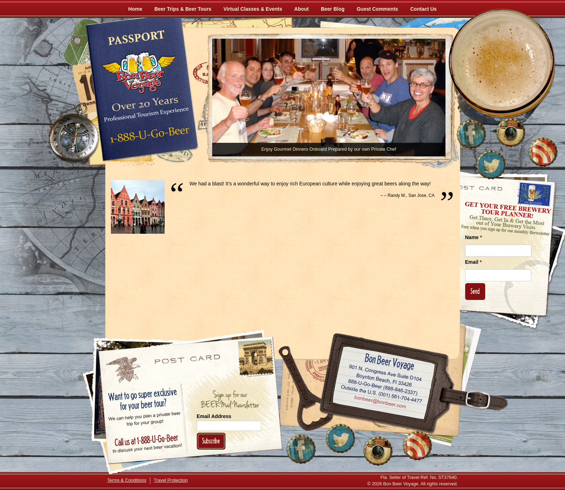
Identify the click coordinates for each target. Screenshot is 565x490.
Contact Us (423, 9)
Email (473, 262)
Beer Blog (333, 9)
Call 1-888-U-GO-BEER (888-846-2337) (382, 386)
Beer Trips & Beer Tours (182, 9)
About (301, 9)
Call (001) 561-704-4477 (381, 394)
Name (473, 237)
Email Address (214, 416)
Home (135, 9)
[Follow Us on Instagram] (510, 132)
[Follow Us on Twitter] (491, 165)
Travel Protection (171, 480)
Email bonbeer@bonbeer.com (379, 402)
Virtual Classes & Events (253, 9)
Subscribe (211, 441)
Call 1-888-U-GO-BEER (148, 137)
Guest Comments (377, 9)
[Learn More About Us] (543, 152)
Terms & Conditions (126, 480)
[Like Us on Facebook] (471, 134)
